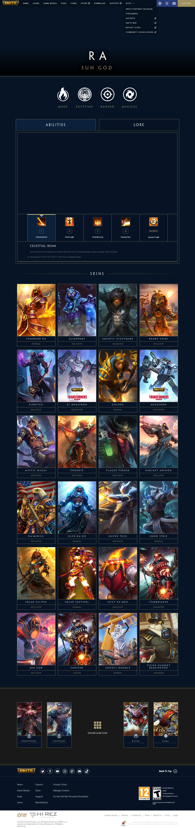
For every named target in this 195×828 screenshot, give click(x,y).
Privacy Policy (60, 784)
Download (100, 3)
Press (147, 815)
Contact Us (136, 815)
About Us (157, 815)
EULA (167, 815)
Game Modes (50, 3)
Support (39, 796)
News (26, 3)
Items (74, 3)
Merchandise (41, 802)
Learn (36, 3)
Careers (124, 815)
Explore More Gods (97, 726)
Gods (64, 3)
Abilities (56, 125)
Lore (139, 125)
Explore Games (111, 815)
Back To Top (168, 771)
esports (39, 784)
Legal (175, 815)
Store (38, 790)
